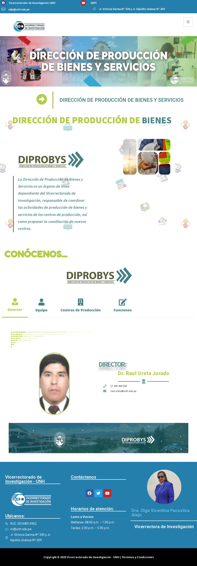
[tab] (15, 305)
